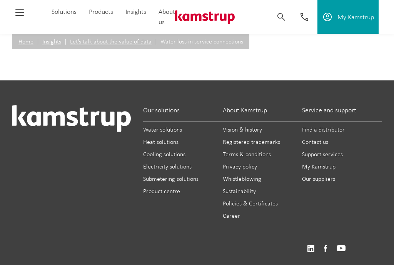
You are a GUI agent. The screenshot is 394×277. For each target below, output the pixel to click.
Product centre (161, 191)
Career (231, 215)
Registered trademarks (251, 141)
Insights (135, 11)
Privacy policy (240, 166)
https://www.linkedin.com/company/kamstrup (310, 248)
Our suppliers (318, 178)
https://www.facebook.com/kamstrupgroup (325, 248)
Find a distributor (323, 129)
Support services (322, 154)
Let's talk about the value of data (111, 41)
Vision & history (242, 129)
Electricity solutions (167, 166)
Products (101, 11)
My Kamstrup (319, 166)
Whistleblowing (242, 178)
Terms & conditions (247, 154)
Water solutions (162, 129)
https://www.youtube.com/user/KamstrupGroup (341, 248)
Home (25, 41)
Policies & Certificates (250, 203)
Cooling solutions (164, 154)
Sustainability (239, 191)
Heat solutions (161, 141)
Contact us (315, 141)
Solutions (64, 11)
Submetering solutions (171, 178)
